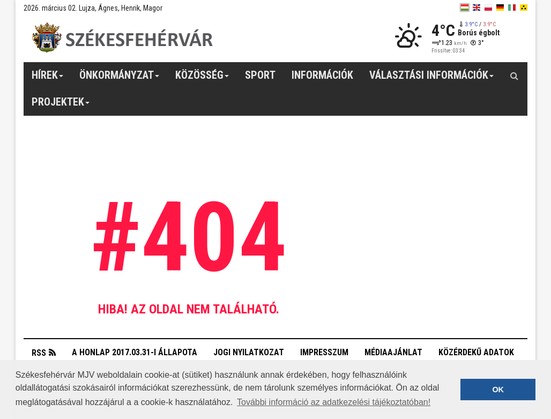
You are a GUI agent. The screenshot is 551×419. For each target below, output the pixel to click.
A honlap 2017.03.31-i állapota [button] (134, 352)
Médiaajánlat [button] (393, 352)
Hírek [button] (48, 79)
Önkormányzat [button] (119, 79)
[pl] (488, 7)
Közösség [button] (202, 79)
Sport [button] (260, 75)
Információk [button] (322, 75)
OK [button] (498, 389)
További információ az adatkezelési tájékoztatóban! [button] (333, 402)
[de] (500, 7)
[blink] (523, 7)
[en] (476, 7)
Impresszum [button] (324, 352)
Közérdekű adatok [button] (476, 352)
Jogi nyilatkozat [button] (248, 352)
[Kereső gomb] (514, 75)
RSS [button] (39, 353)
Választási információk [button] (431, 79)
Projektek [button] (61, 105)
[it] (512, 7)
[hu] (464, 7)
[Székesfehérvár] (122, 38)
